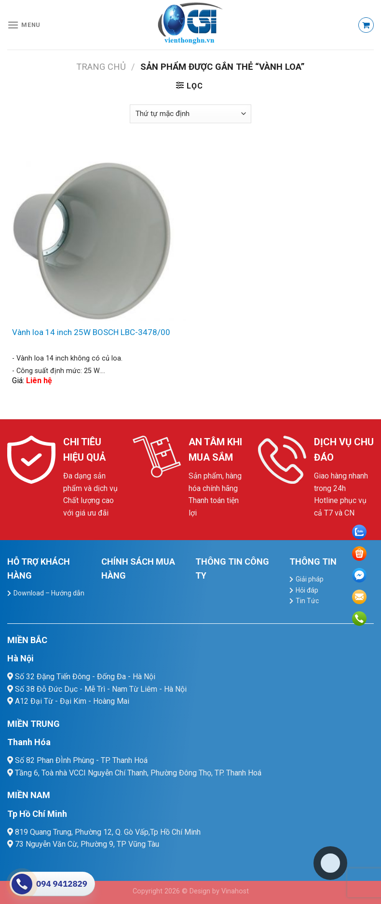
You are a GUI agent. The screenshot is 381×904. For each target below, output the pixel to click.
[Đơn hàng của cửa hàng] (190, 113)
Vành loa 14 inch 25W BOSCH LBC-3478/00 (91, 332)
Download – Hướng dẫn (49, 593)
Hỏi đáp (307, 590)
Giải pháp (310, 579)
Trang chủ (101, 67)
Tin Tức (307, 601)
